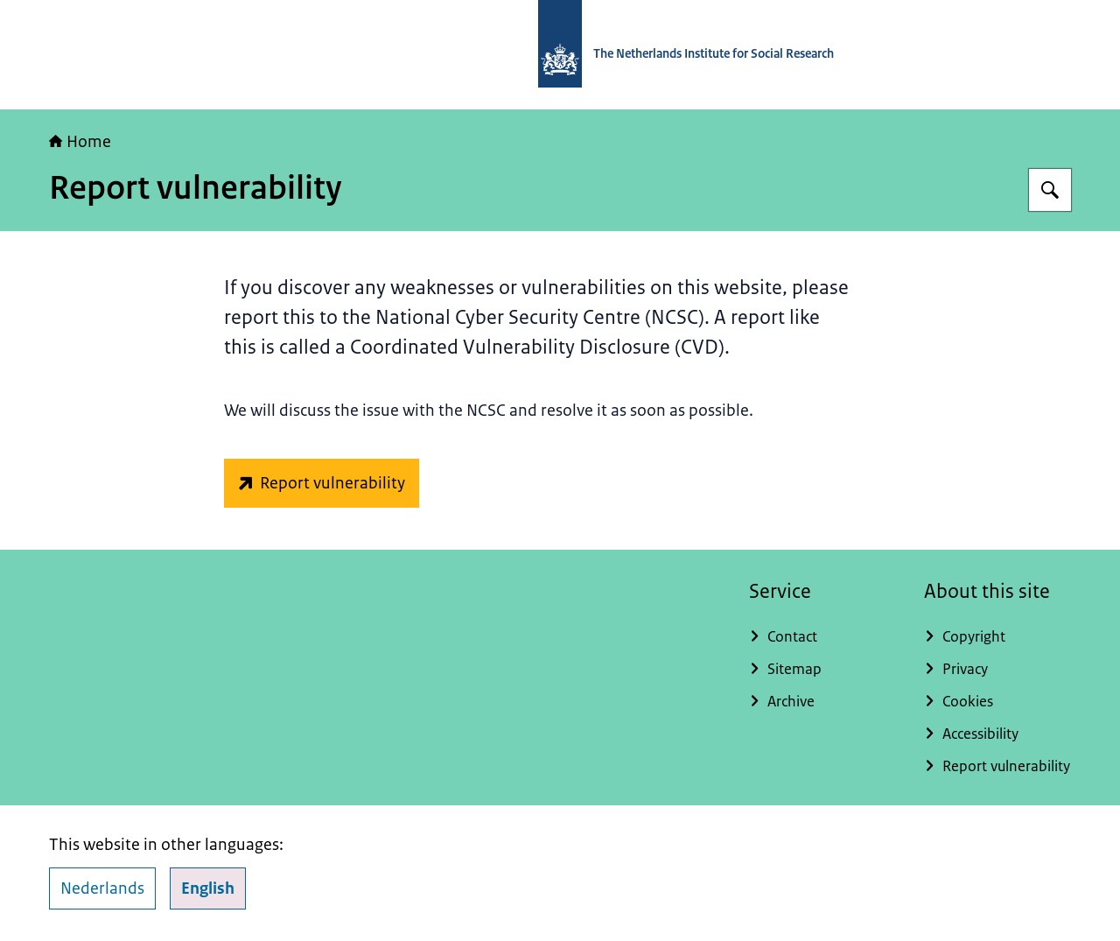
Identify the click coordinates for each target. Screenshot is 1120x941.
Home (80, 141)
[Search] (1050, 190)
